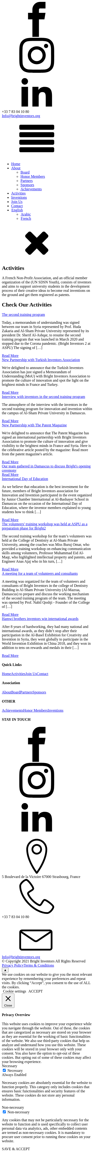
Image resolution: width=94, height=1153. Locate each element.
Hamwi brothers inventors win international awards (40, 619)
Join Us (16, 202)
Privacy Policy (13, 965)
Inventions (19, 197)
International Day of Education (25, 479)
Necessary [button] (9, 1066)
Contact (17, 206)
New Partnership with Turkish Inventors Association (41, 360)
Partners (26, 181)
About (15, 168)
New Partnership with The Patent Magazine (34, 425)
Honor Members (32, 176)
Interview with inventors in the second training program (43, 397)
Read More (10, 356)
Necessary (15, 1071)
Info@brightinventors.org (21, 116)
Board (25, 172)
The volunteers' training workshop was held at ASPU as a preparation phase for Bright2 (44, 526)
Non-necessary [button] (13, 1107)
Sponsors (27, 185)
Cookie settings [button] (14, 991)
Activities (18, 193)
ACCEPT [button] (35, 991)
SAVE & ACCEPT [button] (16, 1149)
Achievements (31, 189)
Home (15, 164)
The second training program (23, 315)
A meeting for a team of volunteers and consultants (40, 573)
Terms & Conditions (39, 965)
